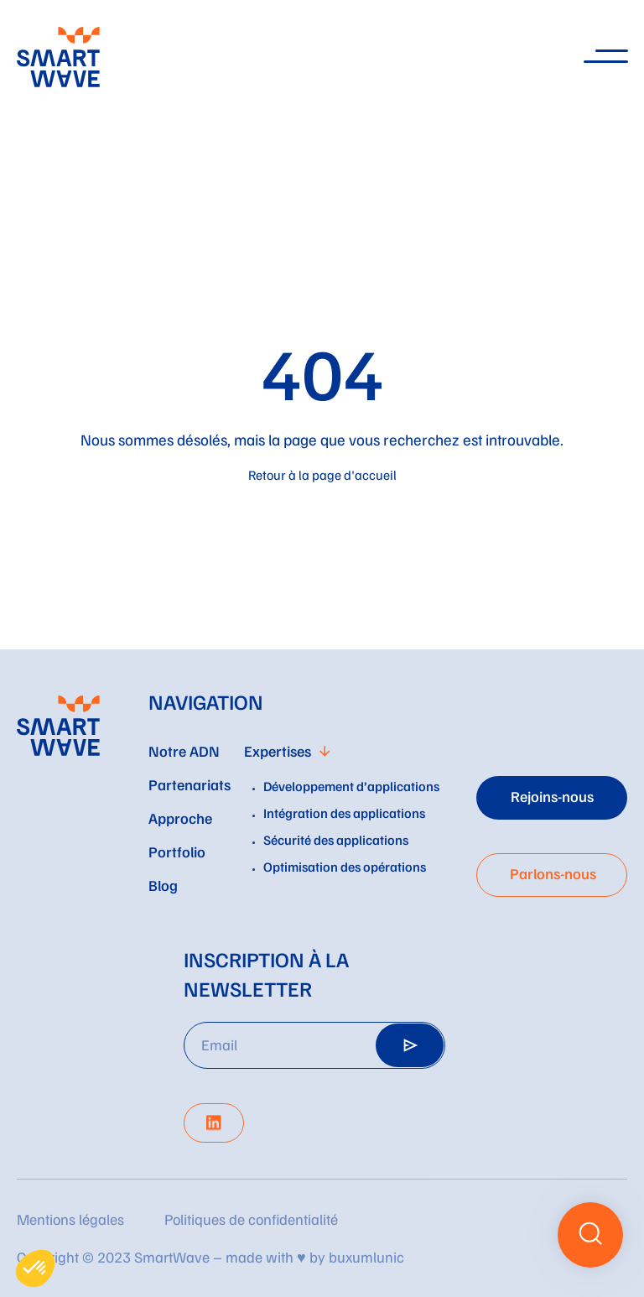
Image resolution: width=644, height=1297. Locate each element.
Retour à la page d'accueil (322, 474)
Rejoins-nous (552, 796)
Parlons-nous (553, 873)
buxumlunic (366, 1257)
